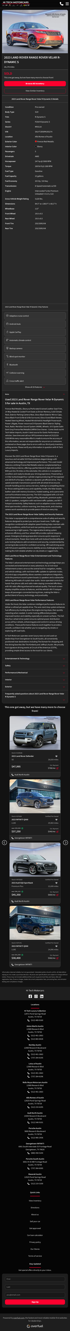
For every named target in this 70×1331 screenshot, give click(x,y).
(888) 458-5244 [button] (35, 1153)
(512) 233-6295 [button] (35, 1107)
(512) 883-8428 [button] (35, 1039)
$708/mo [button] (53, 766)
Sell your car (35, 1221)
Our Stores (35, 1249)
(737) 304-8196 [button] (35, 1076)
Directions (35, 1207)
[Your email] (35, 1294)
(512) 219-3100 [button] (35, 1183)
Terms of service (35, 1256)
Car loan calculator (35, 1235)
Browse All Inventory (35, 83)
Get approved (35, 1228)
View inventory (35, 1200)
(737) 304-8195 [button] (35, 1057)
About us (35, 1214)
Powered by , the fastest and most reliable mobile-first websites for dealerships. (35, 1321)
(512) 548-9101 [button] (35, 1122)
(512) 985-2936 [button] (35, 1137)
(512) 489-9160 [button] (35, 1020)
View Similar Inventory (35, 90)
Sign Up (35, 1302)
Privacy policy (35, 1242)
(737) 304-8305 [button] (35, 1168)
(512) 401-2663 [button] (35, 1035)
